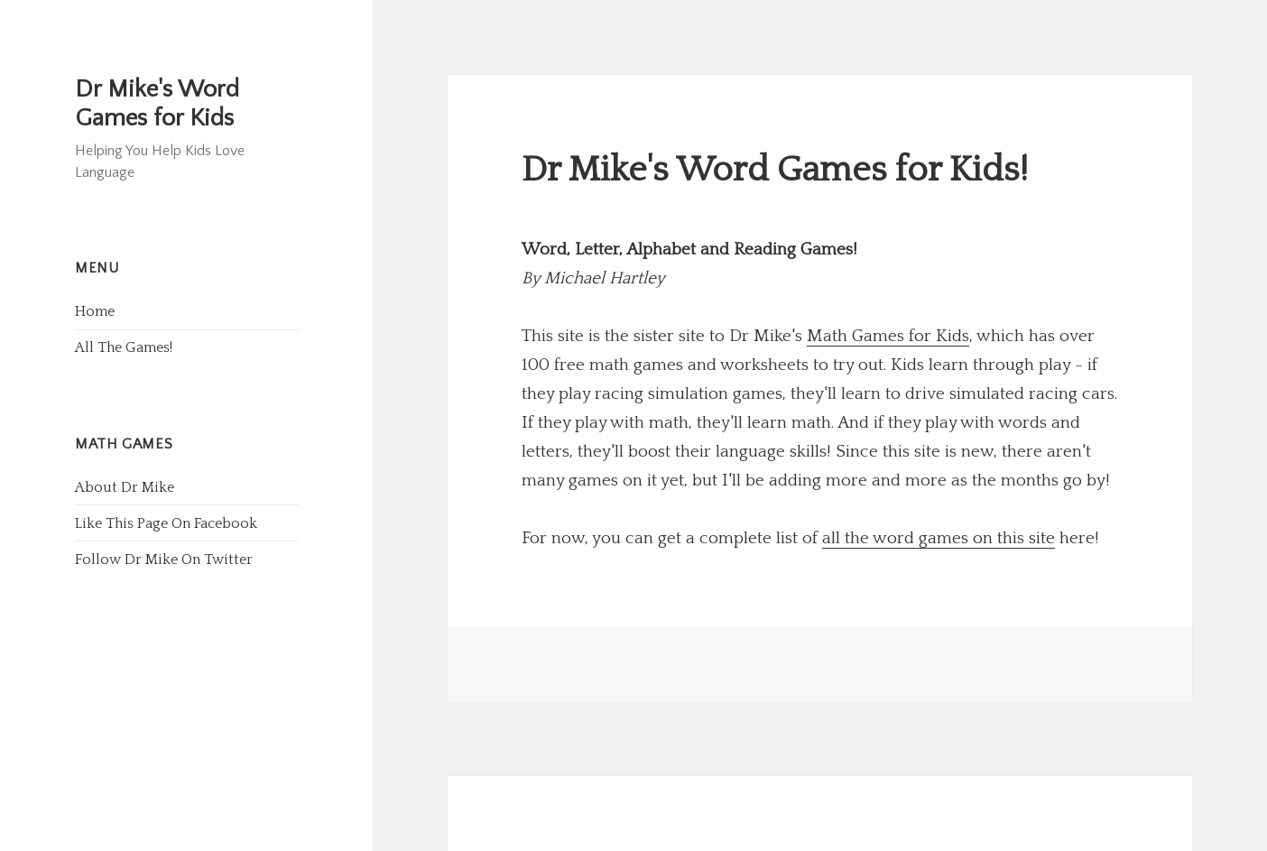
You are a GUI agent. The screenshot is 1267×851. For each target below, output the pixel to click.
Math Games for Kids (888, 336)
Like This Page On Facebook (166, 523)
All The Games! (123, 347)
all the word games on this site (938, 538)
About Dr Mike (124, 487)
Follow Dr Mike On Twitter (164, 559)
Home (95, 311)
